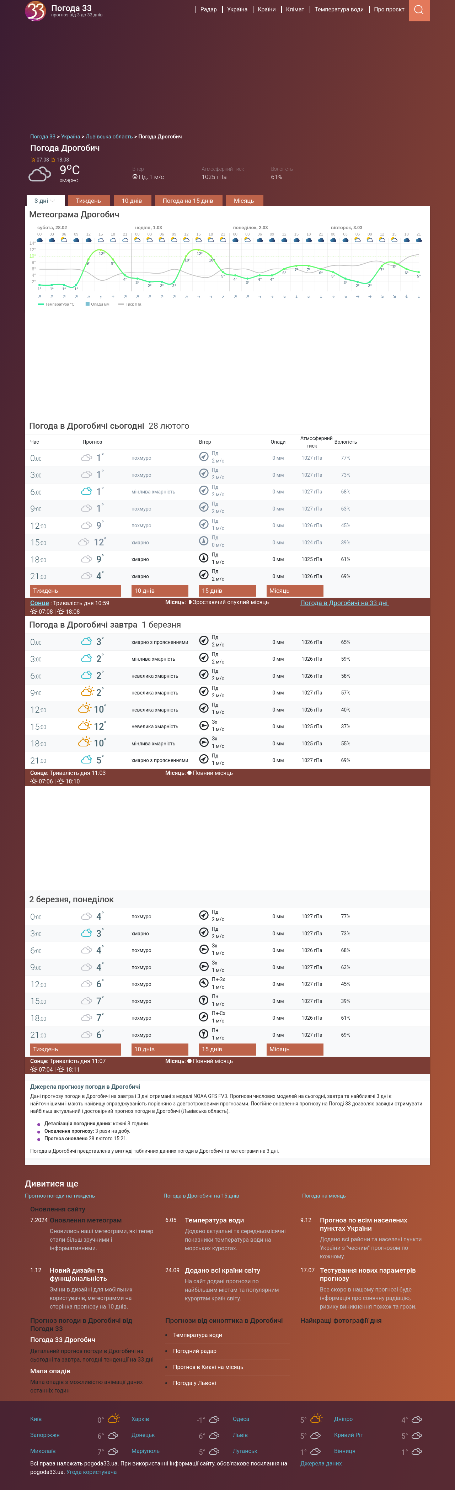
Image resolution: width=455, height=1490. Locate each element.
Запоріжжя (45, 1435)
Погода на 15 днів (189, 200)
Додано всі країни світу (222, 1270)
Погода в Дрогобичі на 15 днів (201, 1196)
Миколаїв (43, 1451)
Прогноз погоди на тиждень (60, 1196)
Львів (240, 1435)
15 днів (212, 590)
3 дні (45, 200)
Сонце (39, 603)
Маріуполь (146, 1451)
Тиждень (89, 200)
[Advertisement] (227, 75)
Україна (237, 9)
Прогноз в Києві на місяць (208, 1367)
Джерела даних (321, 1463)
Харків (140, 1419)
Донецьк (143, 1435)
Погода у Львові (194, 1383)
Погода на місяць (324, 1196)
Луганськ (245, 1451)
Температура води (339, 9)
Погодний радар (194, 1351)
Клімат (295, 9)
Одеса (241, 1419)
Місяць (245, 200)
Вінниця (344, 1451)
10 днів (132, 200)
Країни (266, 9)
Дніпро (343, 1419)
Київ (36, 1419)
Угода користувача (91, 1472)
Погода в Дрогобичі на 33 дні (344, 603)
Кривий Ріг (348, 1435)
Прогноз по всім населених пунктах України (363, 1224)
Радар (208, 9)
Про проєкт (389, 9)
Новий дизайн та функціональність (78, 1274)
